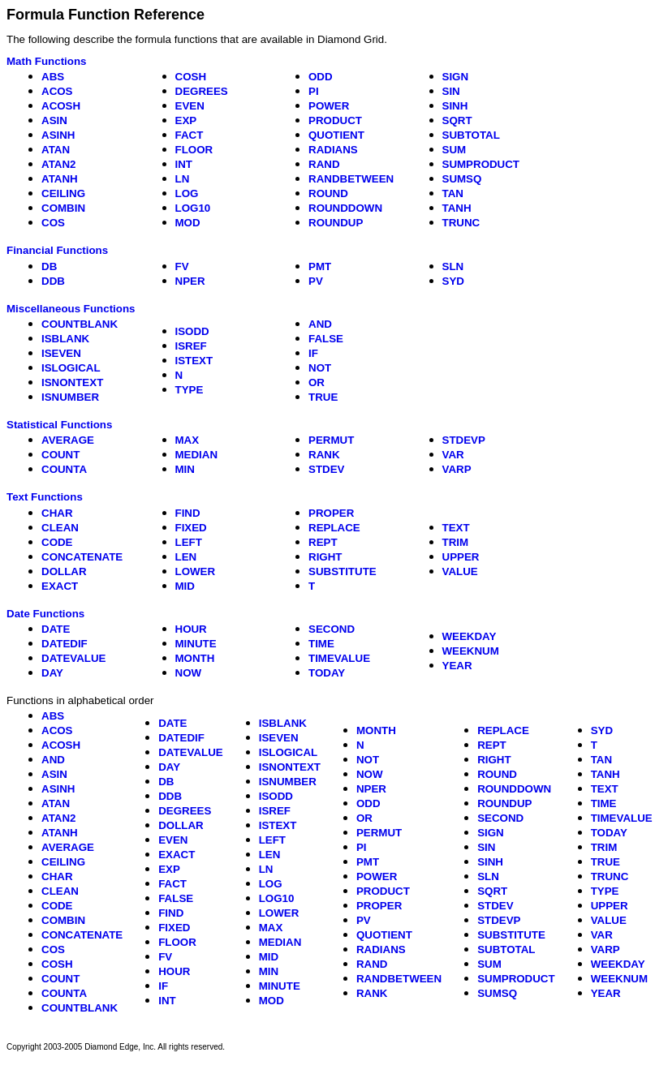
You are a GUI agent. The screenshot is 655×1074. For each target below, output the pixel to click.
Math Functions (46, 61)
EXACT (59, 586)
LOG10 (193, 208)
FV (182, 266)
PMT (319, 266)
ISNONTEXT (72, 382)
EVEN (190, 106)
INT (183, 164)
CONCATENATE (82, 557)
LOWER (195, 571)
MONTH (195, 658)
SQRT (457, 120)
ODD (320, 77)
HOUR (191, 629)
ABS (52, 77)
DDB (53, 281)
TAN (452, 193)
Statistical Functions (59, 425)
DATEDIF (64, 644)
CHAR (57, 513)
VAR (453, 455)
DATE (55, 629)
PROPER (331, 513)
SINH (455, 106)
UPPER (461, 557)
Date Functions (45, 614)
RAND (324, 164)
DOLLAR (64, 571)
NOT (319, 368)
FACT (189, 135)
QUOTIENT (336, 135)
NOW (188, 673)
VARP (457, 469)
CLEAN (60, 528)
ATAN (55, 150)
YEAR (457, 665)
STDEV (326, 469)
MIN (185, 469)
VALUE (460, 571)
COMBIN (63, 208)
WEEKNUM (470, 651)
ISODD (192, 331)
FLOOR (194, 150)
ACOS (57, 91)
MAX (187, 440)
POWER (328, 106)
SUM (454, 150)
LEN (186, 557)
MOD (187, 223)
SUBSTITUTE (342, 571)
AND (320, 324)
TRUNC (461, 223)
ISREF (191, 346)
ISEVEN (61, 353)
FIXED (191, 528)
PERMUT (331, 440)
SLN (453, 266)
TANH (457, 208)
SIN (451, 91)
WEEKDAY (469, 636)
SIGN (455, 77)
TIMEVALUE (339, 658)
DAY (52, 673)
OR (316, 382)
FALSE (325, 339)
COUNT (60, 455)
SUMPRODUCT (481, 164)
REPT (323, 542)
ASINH (58, 135)
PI (313, 91)
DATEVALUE (73, 658)
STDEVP (463, 440)
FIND (187, 513)
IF (313, 353)
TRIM (455, 542)
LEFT (188, 542)
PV (315, 281)
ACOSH (60, 106)
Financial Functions (57, 250)
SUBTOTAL (471, 135)
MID (185, 586)
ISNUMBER (70, 397)
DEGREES (201, 91)
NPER (190, 281)
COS (53, 223)
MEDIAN (196, 455)
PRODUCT (335, 120)
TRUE (323, 397)
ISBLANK (65, 339)
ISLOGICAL (71, 368)
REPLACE (334, 528)
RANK (324, 455)
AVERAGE (67, 440)
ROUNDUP (335, 223)
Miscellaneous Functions (71, 309)
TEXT (456, 528)
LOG (187, 193)
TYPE (189, 390)
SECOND (331, 629)
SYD (453, 281)
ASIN (54, 120)
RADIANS (333, 150)
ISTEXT (194, 360)
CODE (57, 542)
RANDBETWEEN (351, 179)
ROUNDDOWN (345, 208)
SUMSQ (462, 179)
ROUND (328, 193)
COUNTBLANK (79, 324)
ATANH (59, 179)
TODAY (326, 673)
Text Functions (44, 497)
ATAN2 (58, 164)
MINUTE (196, 644)
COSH (191, 77)
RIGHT (325, 557)
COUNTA (64, 469)
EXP (186, 120)
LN (182, 179)
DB (49, 266)
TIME (321, 644)
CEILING (63, 193)
